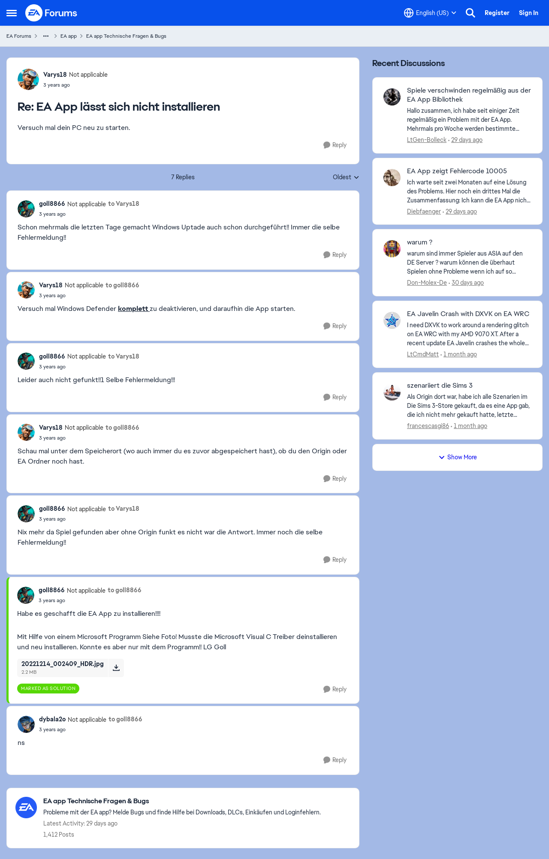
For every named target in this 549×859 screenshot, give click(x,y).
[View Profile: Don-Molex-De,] (392, 248)
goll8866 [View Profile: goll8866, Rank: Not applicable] (52, 204)
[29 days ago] (465, 140)
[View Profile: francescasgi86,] (392, 392)
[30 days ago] (466, 282)
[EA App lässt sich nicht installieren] (75, 85)
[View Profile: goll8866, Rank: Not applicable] (26, 208)
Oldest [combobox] (346, 177)
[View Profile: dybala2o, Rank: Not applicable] (26, 724)
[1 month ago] (458, 354)
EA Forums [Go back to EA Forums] (18, 36)
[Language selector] (430, 12)
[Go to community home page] (51, 12)
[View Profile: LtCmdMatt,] (392, 320)
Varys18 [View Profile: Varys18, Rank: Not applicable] (55, 74)
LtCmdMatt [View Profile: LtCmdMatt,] (423, 354)
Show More (457, 457)
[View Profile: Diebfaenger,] (392, 177)
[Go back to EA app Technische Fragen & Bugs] (182, 801)
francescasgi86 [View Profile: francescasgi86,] (428, 426)
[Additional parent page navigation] (46, 36)
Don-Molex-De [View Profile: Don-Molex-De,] (427, 282)
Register (497, 13)
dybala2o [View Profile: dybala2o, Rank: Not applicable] (52, 719)
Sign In (528, 13)
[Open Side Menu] (11, 12)
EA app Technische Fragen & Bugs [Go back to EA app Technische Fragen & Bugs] (126, 36)
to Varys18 (123, 204)
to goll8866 (122, 285)
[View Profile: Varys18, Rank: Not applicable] (28, 79)
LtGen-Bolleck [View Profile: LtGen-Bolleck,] (426, 140)
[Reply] (335, 145)
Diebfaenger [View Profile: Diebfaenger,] (424, 211)
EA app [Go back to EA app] (68, 36)
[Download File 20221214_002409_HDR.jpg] (116, 668)
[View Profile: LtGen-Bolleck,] (392, 96)
